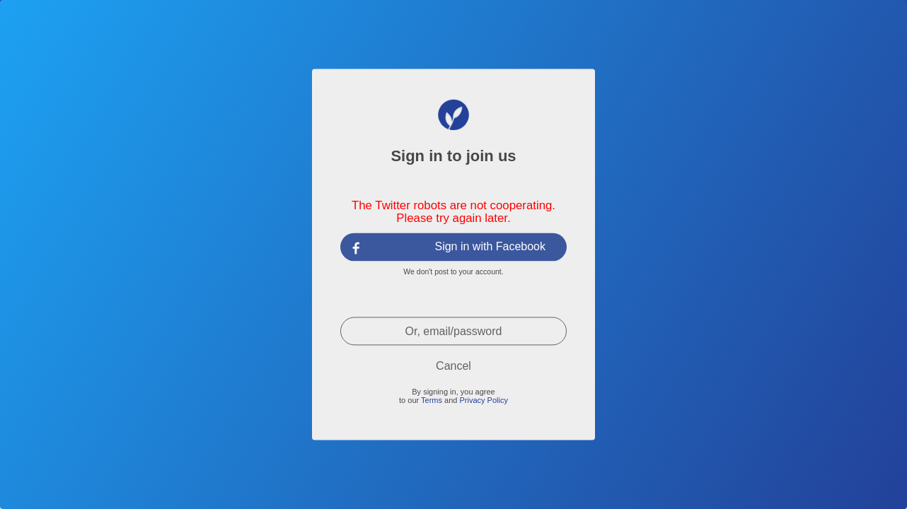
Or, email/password (453, 331)
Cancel (453, 366)
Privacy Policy (483, 400)
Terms (431, 400)
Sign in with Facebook (489, 246)
